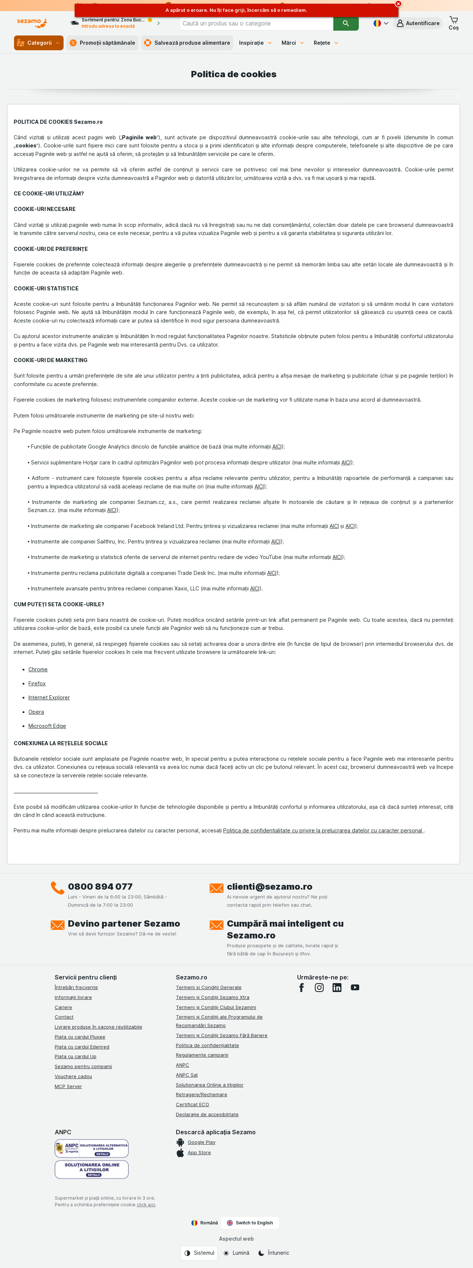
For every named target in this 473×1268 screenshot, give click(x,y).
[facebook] (301, 987)
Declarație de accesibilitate (207, 1114)
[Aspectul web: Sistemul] (199, 1253)
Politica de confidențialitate (207, 1045)
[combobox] (256, 23)
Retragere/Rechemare (201, 1094)
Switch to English (250, 1223)
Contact (64, 1017)
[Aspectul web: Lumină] (236, 1253)
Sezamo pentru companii (83, 1066)
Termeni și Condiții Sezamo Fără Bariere (222, 1035)
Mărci (293, 43)
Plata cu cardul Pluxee (80, 1037)
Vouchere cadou (73, 1076)
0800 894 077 (100, 886)
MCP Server (68, 1086)
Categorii (39, 43)
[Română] (380, 23)
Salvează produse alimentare (187, 43)
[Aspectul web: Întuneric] (273, 1253)
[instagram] (319, 987)
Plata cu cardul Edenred (82, 1047)
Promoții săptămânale (102, 43)
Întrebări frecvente (76, 987)
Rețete (327, 43)
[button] (418, 23)
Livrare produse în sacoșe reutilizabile (98, 1027)
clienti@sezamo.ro (270, 886)
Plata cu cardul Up (75, 1056)
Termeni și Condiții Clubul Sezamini (216, 1007)
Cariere (63, 1007)
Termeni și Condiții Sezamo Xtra (212, 997)
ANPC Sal (187, 1075)
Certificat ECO (192, 1104)
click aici (146, 1204)
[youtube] (354, 987)
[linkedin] (337, 987)
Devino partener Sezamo (124, 923)
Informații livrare (73, 997)
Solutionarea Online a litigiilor (210, 1085)
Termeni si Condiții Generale (209, 987)
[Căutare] (346, 23)
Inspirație (256, 43)
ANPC (182, 1065)
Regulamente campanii (202, 1055)
